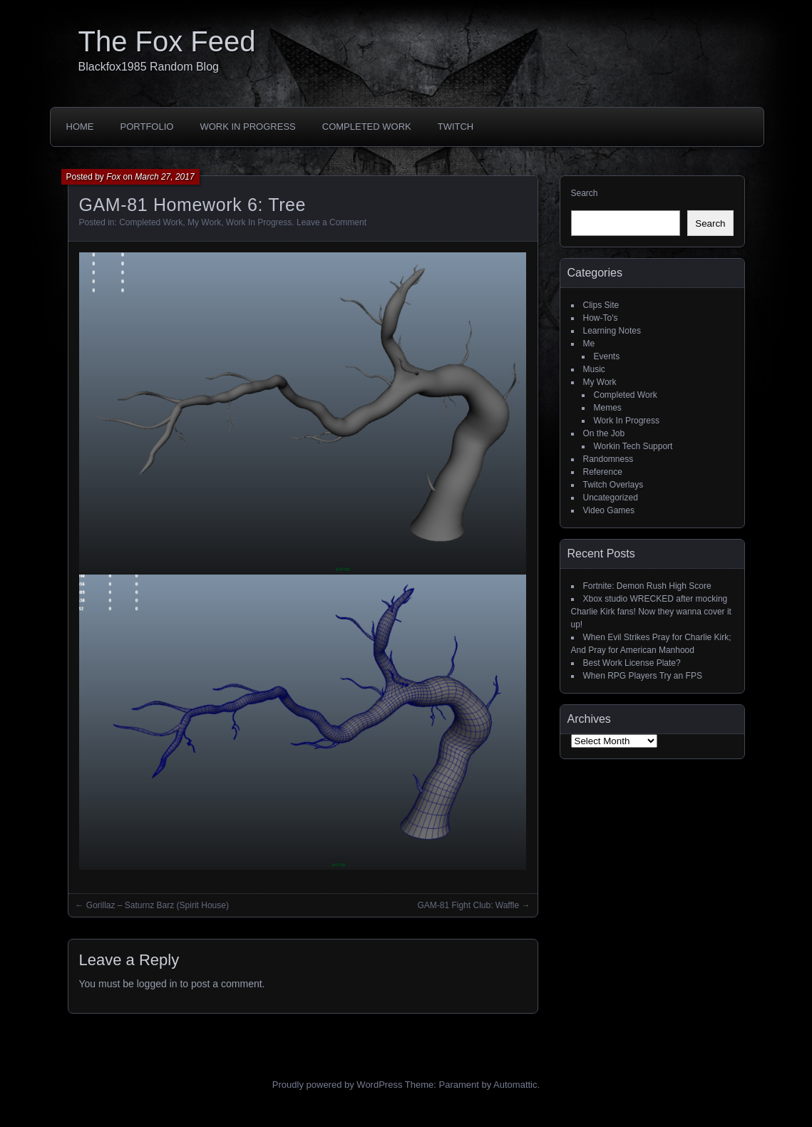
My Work (204, 222)
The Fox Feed (167, 41)
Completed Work (366, 126)
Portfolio (147, 126)
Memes (608, 408)
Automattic (515, 1084)
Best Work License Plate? (632, 663)
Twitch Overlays (613, 485)
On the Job (604, 433)
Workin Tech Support (633, 446)
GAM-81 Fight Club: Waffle (468, 905)
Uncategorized (610, 498)
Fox (113, 177)
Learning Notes (612, 331)
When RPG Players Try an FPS (642, 676)
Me (589, 344)
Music (594, 369)
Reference (602, 472)
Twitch (456, 126)
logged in (157, 983)
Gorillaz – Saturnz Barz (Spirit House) (157, 905)
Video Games (609, 510)
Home (80, 126)
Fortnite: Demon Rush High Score (647, 586)
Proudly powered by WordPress (337, 1084)
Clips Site (601, 305)
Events (607, 356)
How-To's (600, 318)
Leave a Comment (331, 222)
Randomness (608, 459)
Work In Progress (247, 126)
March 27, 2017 (164, 177)
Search (584, 193)
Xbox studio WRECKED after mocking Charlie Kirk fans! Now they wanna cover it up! (651, 611)
